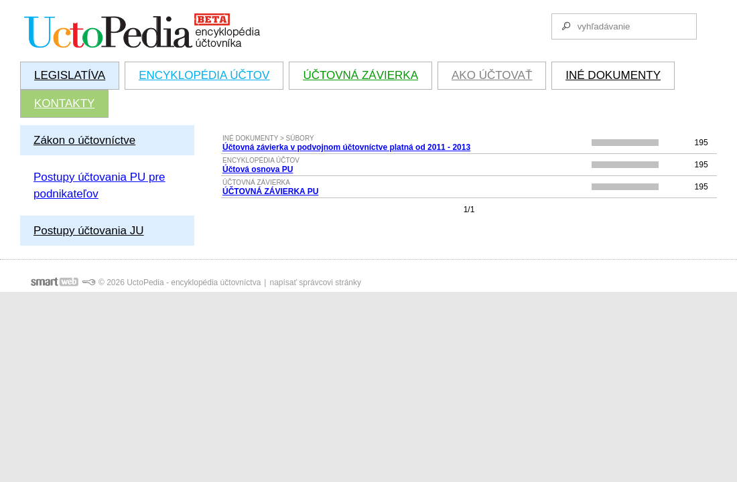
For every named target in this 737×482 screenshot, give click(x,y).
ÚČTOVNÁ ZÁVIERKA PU (270, 191)
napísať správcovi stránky (315, 282)
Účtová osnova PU (257, 169)
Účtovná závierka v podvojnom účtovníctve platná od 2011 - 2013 (346, 147)
